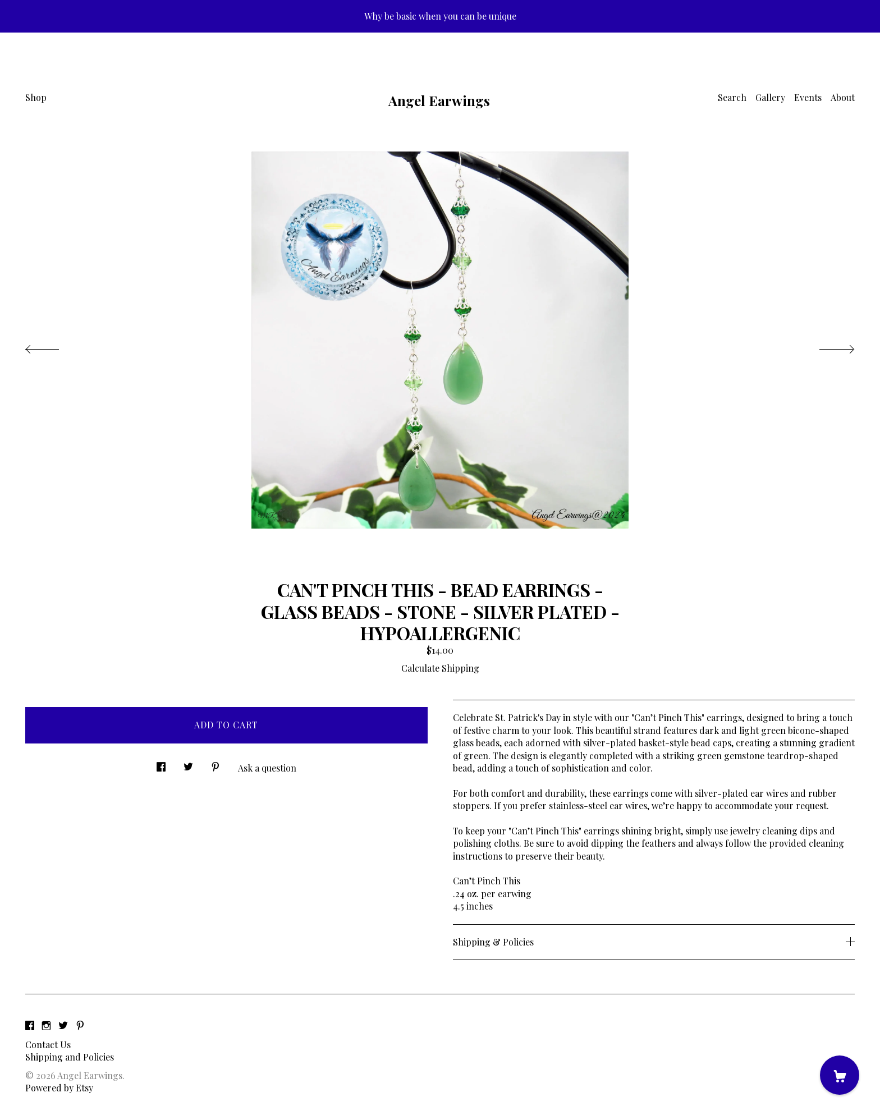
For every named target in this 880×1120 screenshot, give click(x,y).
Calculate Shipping (440, 668)
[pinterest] (80, 1025)
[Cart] (839, 1075)
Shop (36, 97)
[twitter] (63, 1025)
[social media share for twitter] (188, 764)
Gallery (770, 97)
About (843, 97)
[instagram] (46, 1025)
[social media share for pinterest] (215, 764)
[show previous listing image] (53, 346)
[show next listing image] (827, 346)
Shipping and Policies (69, 1057)
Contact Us (48, 1044)
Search (732, 97)
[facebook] (29, 1025)
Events (808, 97)
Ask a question (267, 768)
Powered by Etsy (59, 1088)
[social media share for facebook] (161, 764)
